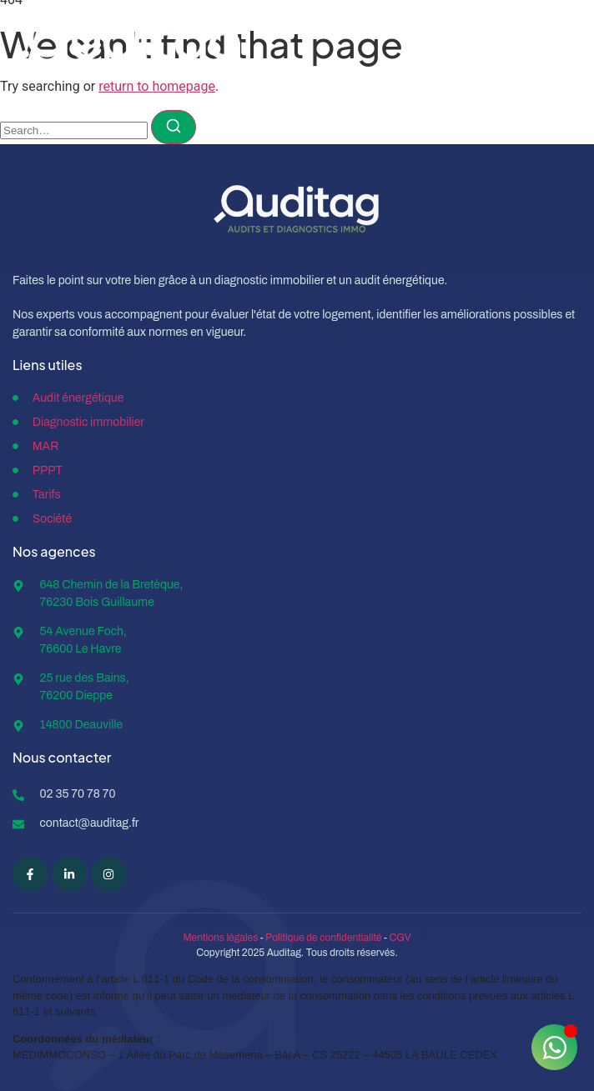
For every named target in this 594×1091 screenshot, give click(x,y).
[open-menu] (560, 46)
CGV (400, 937)
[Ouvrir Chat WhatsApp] (554, 1047)
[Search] (173, 127)
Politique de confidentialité (323, 937)
